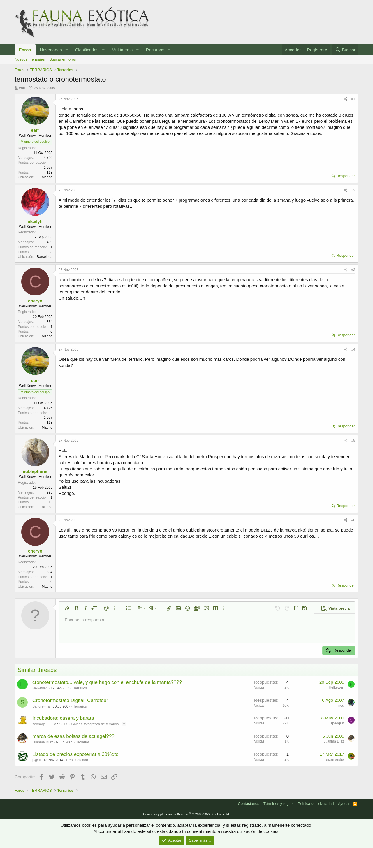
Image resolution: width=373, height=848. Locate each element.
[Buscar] (345, 49)
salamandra (335, 759)
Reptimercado (77, 760)
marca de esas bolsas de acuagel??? (73, 736)
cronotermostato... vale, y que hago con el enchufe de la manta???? (107, 682)
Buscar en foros (62, 59)
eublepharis (35, 471)
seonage (39, 724)
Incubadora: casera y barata (63, 718)
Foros (25, 49)
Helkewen (40, 688)
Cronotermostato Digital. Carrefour (70, 700)
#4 (353, 349)
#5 (353, 441)
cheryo (35, 300)
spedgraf (337, 723)
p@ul (36, 760)
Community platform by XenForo (186, 814)
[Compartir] (345, 99)
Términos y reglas (278, 803)
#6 (353, 520)
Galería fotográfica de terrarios (95, 724)
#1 (353, 99)
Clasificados (86, 49)
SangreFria (41, 706)
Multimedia (122, 49)
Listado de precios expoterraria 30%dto (75, 754)
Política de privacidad (316, 803)
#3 (353, 270)
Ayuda (343, 803)
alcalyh (35, 221)
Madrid (47, 177)
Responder (345, 176)
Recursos (155, 49)
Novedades (51, 49)
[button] (66, 49)
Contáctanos (248, 803)
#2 (353, 190)
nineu (340, 705)
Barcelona (44, 257)
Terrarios (80, 688)
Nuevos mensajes (30, 59)
